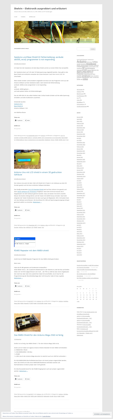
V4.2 (67, 140)
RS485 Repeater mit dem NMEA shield (31, 250)
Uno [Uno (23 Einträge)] (78, 79)
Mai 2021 (79, 155)
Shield (56, 140)
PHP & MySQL (80, 104)
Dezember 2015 (81, 216)
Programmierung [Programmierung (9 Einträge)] (88, 74)
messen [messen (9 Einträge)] (89, 70)
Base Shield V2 (18, 106)
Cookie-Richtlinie (46, 416)
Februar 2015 (80, 235)
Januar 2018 (80, 191)
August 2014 (80, 246)
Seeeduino (47, 140)
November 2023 (81, 136)
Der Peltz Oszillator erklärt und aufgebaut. (88, 278)
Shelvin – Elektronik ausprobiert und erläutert (40, 8)
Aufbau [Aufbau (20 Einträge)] (95, 62)
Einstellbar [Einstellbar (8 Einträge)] (91, 65)
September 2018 (81, 176)
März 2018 (79, 187)
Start (15, 17)
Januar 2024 (80, 132)
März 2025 (79, 121)
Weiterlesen (37, 202)
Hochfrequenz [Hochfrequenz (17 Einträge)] (90, 68)
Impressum (32, 17)
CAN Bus (65, 394)
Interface (65, 301)
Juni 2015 (79, 227)
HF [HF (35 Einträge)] (83, 68)
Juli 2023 (79, 138)
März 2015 (79, 233)
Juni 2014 (79, 250)
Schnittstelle (40, 303)
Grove (26, 140)
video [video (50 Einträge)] (85, 78)
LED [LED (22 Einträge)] (85, 70)
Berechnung (80, 94)
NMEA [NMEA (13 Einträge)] (84, 71)
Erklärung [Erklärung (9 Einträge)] (96, 65)
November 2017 (81, 195)
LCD (32, 227)
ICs (42, 301)
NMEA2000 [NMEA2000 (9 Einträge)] (87, 72)
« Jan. (78, 301)
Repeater (26, 303)
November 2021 (81, 153)
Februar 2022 (80, 146)
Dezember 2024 (81, 127)
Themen (23, 17)
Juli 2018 (79, 180)
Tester (49, 303)
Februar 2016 (80, 214)
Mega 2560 (17, 303)
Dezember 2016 (81, 210)
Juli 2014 (79, 248)
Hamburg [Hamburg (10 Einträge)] (79, 68)
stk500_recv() (62, 140)
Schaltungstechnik (81, 106)
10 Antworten (17, 339)
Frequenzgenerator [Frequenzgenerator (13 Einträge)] (82, 66)
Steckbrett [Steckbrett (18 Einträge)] (85, 77)
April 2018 (79, 185)
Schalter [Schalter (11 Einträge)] (79, 76)
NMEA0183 (40, 396)
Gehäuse (28, 227)
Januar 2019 (80, 170)
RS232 (55, 396)
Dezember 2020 (81, 159)
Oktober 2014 (80, 242)
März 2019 (79, 166)
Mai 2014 (79, 252)
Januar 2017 (80, 208)
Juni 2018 (79, 183)
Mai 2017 (79, 202)
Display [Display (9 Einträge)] (78, 65)
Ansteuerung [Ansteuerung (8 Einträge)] (90, 59)
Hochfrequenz (80, 96)
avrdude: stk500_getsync (25, 137)
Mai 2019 (79, 163)
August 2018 (80, 178)
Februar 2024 (80, 130)
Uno (43, 227)
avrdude (16, 137)
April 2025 (79, 119)
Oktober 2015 (80, 221)
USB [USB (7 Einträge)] (81, 79)
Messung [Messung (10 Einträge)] (93, 70)
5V (64, 135)
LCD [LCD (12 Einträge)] (82, 70)
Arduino (43, 135)
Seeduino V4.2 (18, 104)
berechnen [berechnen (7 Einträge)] (83, 64)
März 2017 (79, 206)
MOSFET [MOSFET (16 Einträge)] (79, 71)
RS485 (35, 303)
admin (78, 316)
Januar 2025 (80, 125)
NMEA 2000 (34, 396)
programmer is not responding (36, 140)
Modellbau (79, 102)
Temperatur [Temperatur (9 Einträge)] (96, 77)
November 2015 (81, 219)
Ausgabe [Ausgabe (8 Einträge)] (79, 64)
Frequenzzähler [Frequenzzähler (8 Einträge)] (92, 66)
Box (25, 227)
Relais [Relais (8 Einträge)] (94, 74)
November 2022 (81, 144)
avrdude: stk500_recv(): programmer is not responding (47, 137)
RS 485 (31, 303)
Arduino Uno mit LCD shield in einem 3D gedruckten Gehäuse (38, 173)
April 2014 (79, 255)
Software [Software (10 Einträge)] (79, 77)
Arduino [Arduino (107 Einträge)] (81, 61)
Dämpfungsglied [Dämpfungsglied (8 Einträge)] (84, 65)
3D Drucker (80, 89)
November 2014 (81, 240)
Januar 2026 (80, 117)
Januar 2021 (80, 157)
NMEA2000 (46, 396)
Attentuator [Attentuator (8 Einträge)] (89, 62)
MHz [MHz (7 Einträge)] (98, 70)
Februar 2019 (80, 168)
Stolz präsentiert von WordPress (22, 411)
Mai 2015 (79, 229)
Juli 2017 (79, 199)
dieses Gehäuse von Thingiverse (27, 191)
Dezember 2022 (81, 142)
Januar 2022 (80, 149)
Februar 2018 (80, 189)
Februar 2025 (80, 123)
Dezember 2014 (81, 238)
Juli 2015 (79, 225)
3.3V (62, 135)
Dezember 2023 (81, 134)
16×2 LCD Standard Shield (35, 189)
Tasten (39, 227)
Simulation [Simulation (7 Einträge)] (96, 75)
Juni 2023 (79, 140)
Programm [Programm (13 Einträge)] (80, 74)
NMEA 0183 (27, 396)
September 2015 (81, 223)
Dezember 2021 (81, 151)
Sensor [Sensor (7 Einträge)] (91, 75)
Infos (46, 225)
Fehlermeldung (20, 140)
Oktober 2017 (80, 197)
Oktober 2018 (80, 174)
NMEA (22, 303)
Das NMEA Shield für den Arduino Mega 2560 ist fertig (38, 335)
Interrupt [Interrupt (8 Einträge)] (79, 70)
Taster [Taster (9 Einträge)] (91, 77)
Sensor (53, 140)
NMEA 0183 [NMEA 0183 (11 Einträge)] (80, 72)
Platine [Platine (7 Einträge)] (91, 72)
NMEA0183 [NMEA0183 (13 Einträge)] (90, 71)
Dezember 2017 (81, 193)
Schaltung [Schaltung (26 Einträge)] (86, 75)
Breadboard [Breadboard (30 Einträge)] (91, 63)
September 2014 (81, 244)
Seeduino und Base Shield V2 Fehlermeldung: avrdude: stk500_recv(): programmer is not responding (39, 58)
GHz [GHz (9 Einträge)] (97, 66)
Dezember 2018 (81, 172)
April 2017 (79, 204)
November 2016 (81, 212)
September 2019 (81, 161)
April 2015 (79, 231)
